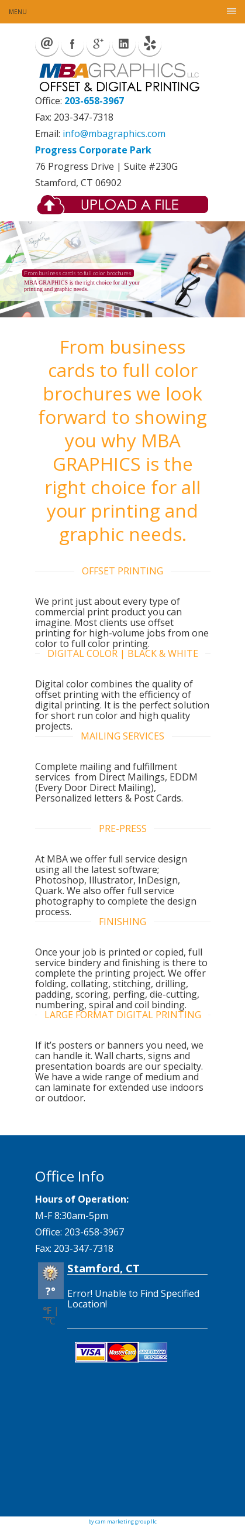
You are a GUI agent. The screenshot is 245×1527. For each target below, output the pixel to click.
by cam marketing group (119, 1521)
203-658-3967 (94, 100)
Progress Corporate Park (93, 149)
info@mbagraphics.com (114, 133)
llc (153, 1521)
